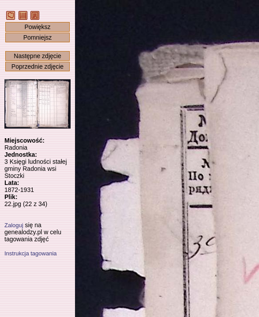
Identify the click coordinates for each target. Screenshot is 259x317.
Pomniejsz (37, 37)
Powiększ (37, 26)
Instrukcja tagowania (30, 253)
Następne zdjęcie (37, 55)
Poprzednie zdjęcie (37, 66)
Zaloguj (13, 225)
